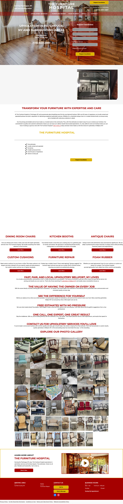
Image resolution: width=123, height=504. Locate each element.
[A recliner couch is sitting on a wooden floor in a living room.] (38, 376)
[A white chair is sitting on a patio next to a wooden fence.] (54, 408)
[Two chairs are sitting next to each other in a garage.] (69, 345)
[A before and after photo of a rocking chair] (38, 439)
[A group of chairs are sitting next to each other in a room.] (101, 392)
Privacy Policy (4, 502)
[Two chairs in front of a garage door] (85, 361)
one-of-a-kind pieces (31, 179)
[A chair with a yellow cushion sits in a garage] (22, 423)
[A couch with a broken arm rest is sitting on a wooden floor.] (22, 376)
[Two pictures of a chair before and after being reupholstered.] (85, 423)
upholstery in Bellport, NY (69, 281)
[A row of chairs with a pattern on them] (101, 423)
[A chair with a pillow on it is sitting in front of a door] (69, 408)
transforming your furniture (33, 168)
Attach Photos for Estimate (79, 48)
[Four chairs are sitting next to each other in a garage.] (69, 361)
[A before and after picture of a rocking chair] (54, 439)
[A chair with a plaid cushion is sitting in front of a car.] (69, 392)
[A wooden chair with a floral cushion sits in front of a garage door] (54, 345)
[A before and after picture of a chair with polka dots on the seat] (22, 439)
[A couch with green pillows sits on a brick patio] (38, 345)
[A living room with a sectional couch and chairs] (85, 376)
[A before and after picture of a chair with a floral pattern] (69, 423)
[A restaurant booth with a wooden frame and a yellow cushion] (101, 345)
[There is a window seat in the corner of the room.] (54, 361)
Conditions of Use (31, 502)
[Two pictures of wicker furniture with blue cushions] (38, 408)
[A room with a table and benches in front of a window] (38, 392)
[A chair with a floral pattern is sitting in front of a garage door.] (85, 345)
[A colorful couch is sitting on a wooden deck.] (54, 392)
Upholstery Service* (77, 42)
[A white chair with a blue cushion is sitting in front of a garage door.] (22, 361)
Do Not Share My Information (17, 502)
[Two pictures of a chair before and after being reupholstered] (69, 439)
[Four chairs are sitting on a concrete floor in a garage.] (85, 392)
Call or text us (57, 125)
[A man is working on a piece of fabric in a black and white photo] (69, 376)
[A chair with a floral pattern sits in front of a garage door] (54, 376)
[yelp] (58, 495)
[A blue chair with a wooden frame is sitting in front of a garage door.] (38, 423)
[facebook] (55, 495)
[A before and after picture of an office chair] (85, 439)
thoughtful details (60, 207)
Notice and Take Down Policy (45, 502)
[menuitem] (26, 14)
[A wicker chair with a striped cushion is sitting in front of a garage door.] (22, 392)
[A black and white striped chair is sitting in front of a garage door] (101, 376)
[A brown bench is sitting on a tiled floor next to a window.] (38, 361)
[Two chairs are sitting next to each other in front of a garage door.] (101, 361)
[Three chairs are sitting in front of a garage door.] (101, 408)
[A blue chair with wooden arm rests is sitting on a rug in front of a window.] (22, 408)
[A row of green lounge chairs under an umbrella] (22, 345)
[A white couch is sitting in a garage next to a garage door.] (54, 423)
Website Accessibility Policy (61, 502)
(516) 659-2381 (102, 10)
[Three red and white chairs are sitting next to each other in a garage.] (85, 408)
